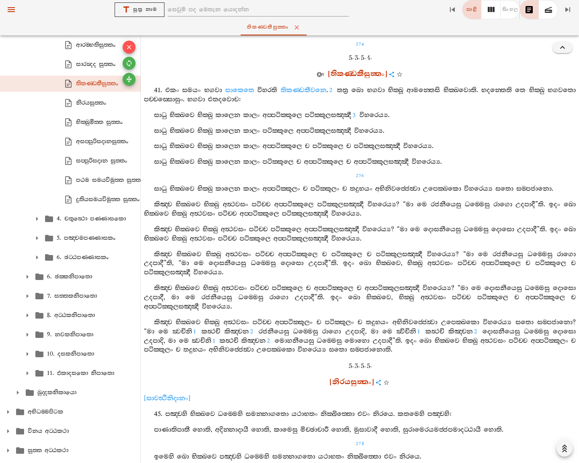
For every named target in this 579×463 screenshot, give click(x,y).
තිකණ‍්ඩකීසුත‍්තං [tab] (291, 27)
